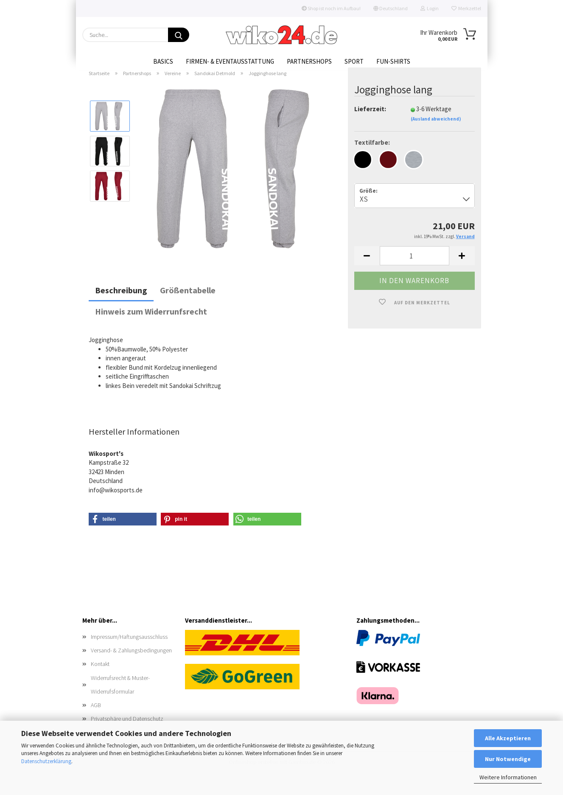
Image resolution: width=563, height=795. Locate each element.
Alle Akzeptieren (508, 738)
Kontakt (100, 673)
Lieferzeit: (370, 119)
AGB (96, 715)
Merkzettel (466, 8)
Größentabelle (188, 300)
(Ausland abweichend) (436, 129)
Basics (163, 61)
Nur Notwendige (508, 759)
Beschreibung (121, 300)
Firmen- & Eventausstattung (230, 61)
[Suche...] (178, 35)
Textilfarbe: (372, 152)
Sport (354, 61)
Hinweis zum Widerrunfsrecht (151, 321)
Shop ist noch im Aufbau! (331, 8)
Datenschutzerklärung (46, 761)
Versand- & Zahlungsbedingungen (131, 660)
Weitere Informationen (508, 777)
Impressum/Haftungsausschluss (129, 646)
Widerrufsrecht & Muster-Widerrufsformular (120, 694)
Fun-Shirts (393, 61)
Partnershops (309, 61)
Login (429, 8)
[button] (367, 265)
